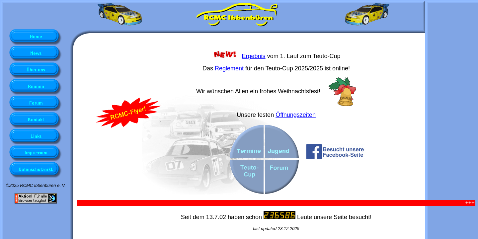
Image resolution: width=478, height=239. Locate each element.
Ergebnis (254, 56)
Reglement (229, 68)
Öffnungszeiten (296, 115)
